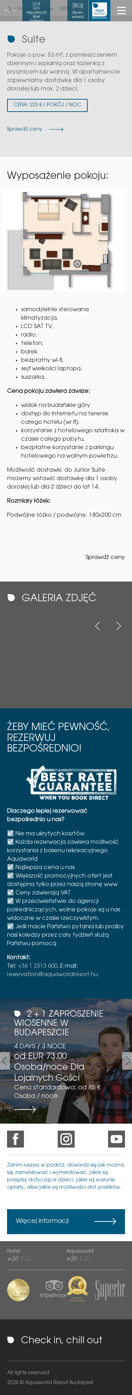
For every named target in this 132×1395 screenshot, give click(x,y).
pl (7, 11)
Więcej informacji (42, 1221)
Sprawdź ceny (105, 557)
